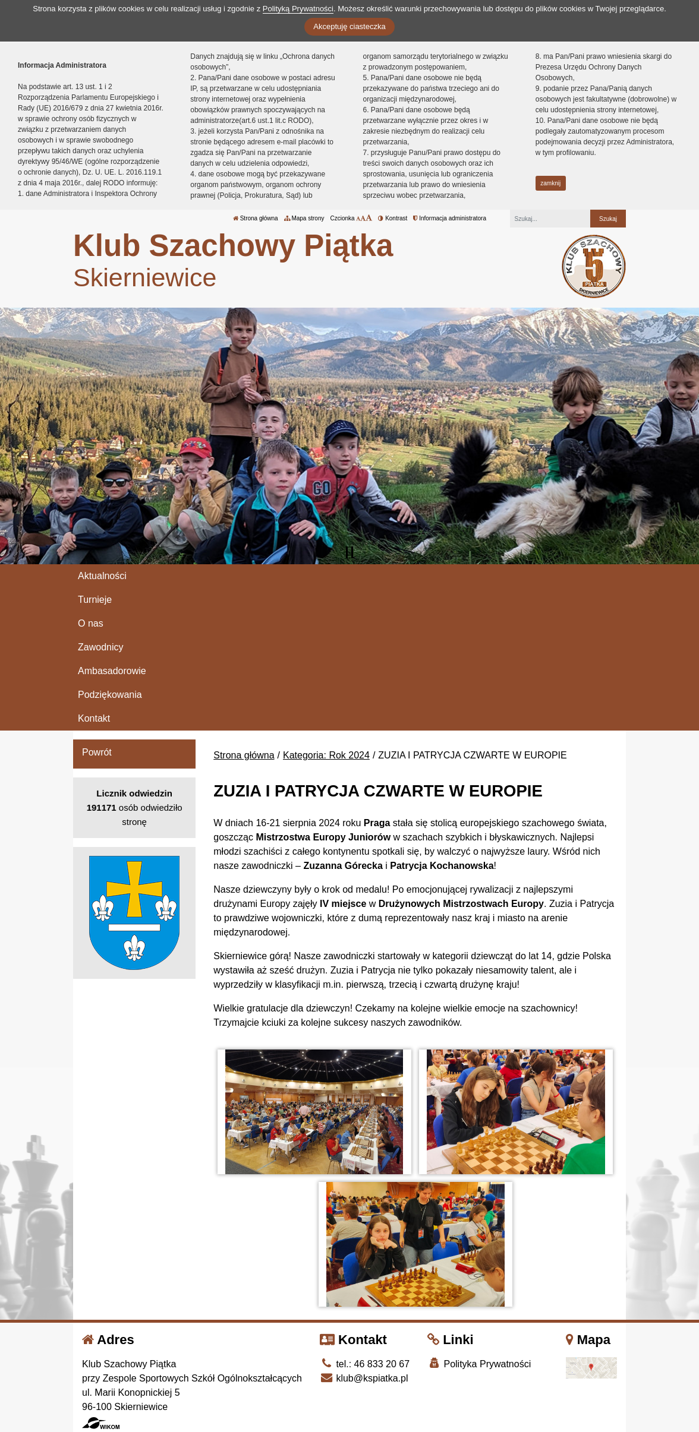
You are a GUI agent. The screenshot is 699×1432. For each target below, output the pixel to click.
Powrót (97, 752)
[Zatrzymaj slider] (349, 552)
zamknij (550, 183)
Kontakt (94, 718)
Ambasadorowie (112, 671)
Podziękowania (110, 695)
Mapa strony (304, 218)
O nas (90, 623)
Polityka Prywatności (479, 1363)
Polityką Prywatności (298, 8)
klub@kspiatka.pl (364, 1378)
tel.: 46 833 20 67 (365, 1364)
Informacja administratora (449, 218)
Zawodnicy (100, 647)
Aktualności (102, 576)
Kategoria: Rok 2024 (326, 755)
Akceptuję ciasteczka (349, 26)
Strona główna (255, 218)
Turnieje (95, 600)
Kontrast (392, 218)
